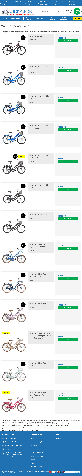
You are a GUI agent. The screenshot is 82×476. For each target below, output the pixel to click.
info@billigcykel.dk (10, 438)
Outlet (77, 18)
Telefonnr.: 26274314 (11, 442)
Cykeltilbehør (40, 18)
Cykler (4, 18)
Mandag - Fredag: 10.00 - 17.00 (13, 445)
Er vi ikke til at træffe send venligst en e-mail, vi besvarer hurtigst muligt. (13, 454)
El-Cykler (28, 18)
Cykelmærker (16, 18)
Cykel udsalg (52, 18)
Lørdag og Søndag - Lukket (12, 449)
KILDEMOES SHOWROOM (64, 18)
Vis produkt (68, 40)
